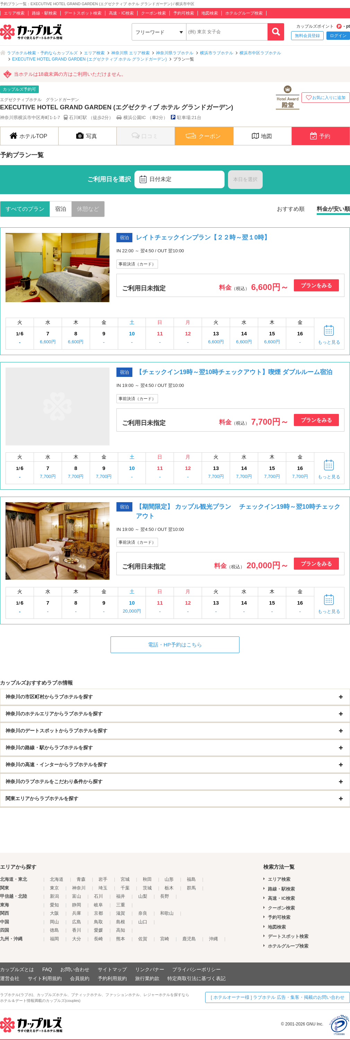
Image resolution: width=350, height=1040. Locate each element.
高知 (120, 930)
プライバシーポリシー (196, 969)
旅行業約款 (147, 978)
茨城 (147, 887)
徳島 (54, 930)
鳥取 (98, 921)
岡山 (54, 921)
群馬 (191, 887)
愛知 (54, 904)
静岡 (76, 904)
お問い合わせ (74, 969)
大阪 (54, 913)
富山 (76, 896)
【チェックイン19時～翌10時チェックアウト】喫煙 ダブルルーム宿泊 (234, 372)
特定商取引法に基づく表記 (196, 978)
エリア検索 (14, 13)
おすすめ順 (291, 209)
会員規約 (79, 978)
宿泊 (60, 209)
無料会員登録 (307, 35)
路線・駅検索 (44, 13)
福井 (120, 896)
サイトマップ (112, 969)
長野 (164, 896)
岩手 (102, 879)
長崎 (98, 938)
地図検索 (209, 13)
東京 (54, 887)
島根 (120, 921)
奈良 (142, 913)
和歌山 (167, 913)
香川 (76, 930)
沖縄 (213, 938)
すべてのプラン (25, 209)
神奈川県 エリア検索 (130, 53)
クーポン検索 (153, 13)
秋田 (147, 879)
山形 (169, 879)
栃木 (169, 887)
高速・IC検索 (121, 13)
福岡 (54, 938)
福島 (191, 879)
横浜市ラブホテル (216, 53)
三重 (120, 904)
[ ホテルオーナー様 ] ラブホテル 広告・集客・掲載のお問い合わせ (277, 997)
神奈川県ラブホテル (174, 53)
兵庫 (76, 913)
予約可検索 (183, 13)
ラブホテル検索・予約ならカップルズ (42, 53)
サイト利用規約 (45, 978)
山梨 (142, 896)
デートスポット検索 (83, 13)
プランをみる (316, 285)
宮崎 (164, 938)
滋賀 (120, 913)
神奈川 (79, 887)
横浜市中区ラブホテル (260, 53)
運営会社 (9, 978)
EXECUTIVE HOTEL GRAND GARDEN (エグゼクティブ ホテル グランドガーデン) (89, 59)
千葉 (125, 887)
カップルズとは (17, 969)
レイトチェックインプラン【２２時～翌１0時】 (203, 237)
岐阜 (98, 904)
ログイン (338, 35)
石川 (98, 896)
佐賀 (142, 938)
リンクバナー (149, 969)
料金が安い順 (333, 209)
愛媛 (98, 930)
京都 (98, 913)
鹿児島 (189, 938)
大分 (76, 938)
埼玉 (102, 887)
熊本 (120, 938)
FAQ (47, 969)
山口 (142, 921)
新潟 (54, 896)
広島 (76, 921)
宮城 (125, 879)
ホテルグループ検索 (244, 13)
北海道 (56, 879)
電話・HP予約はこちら (175, 645)
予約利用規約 (112, 978)
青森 (81, 879)
